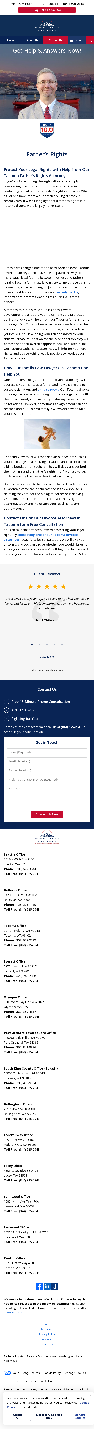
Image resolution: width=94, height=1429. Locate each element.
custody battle (66, 292)
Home (10, 40)
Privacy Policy (47, 1334)
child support (48, 389)
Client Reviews (47, 573)
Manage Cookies (75, 1373)
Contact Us (55, 40)
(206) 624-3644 (25, 869)
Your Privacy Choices (22, 1373)
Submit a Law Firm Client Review (47, 670)
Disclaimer (47, 1329)
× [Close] (91, 1395)
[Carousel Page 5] (62, 644)
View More (47, 657)
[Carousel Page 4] (54, 644)
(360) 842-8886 (25, 1047)
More (78, 40)
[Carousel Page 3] (47, 644)
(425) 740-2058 (25, 976)
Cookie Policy (52, 1373)
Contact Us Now (47, 814)
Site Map (47, 1339)
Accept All (17, 1416)
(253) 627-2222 (25, 940)
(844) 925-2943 (29, 874)
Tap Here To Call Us (47, 10)
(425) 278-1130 (25, 905)
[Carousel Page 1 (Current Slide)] (32, 644)
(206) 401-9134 (25, 1083)
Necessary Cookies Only (49, 1416)
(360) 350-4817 (25, 1012)
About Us (32, 40)
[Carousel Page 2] (39, 644)
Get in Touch (47, 742)
